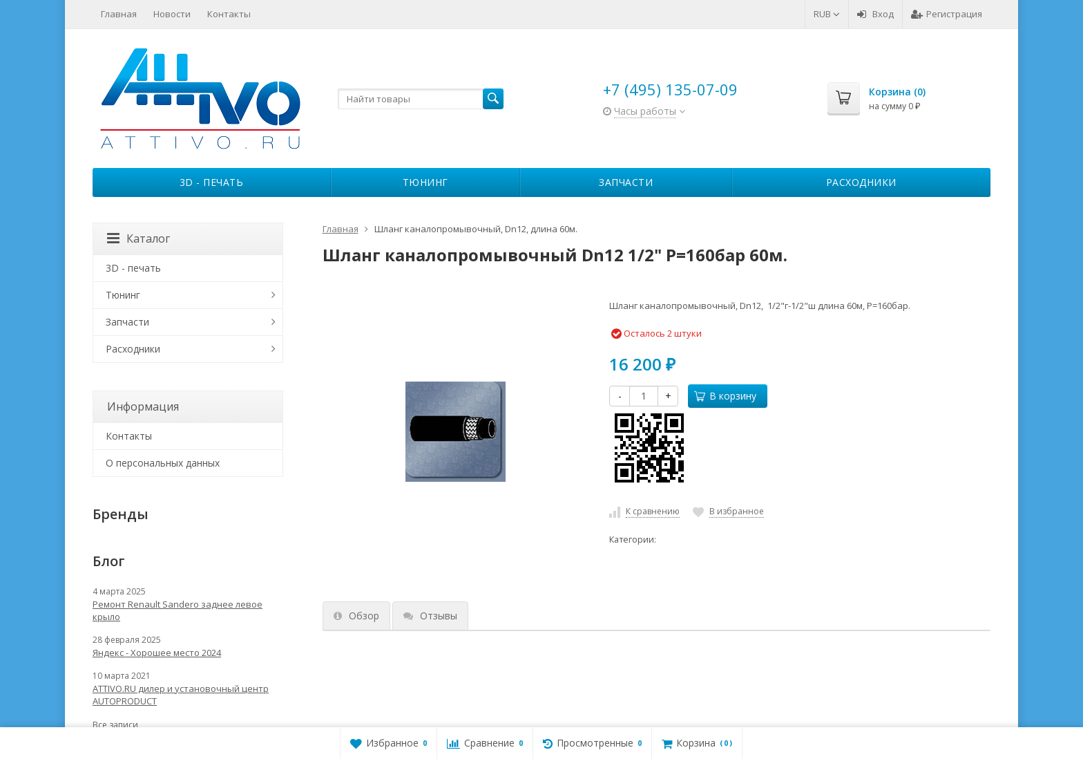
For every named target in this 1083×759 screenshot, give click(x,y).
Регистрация (946, 14)
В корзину (725, 395)
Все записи (115, 725)
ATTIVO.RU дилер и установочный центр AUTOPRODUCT (181, 694)
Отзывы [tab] (430, 615)
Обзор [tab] (356, 615)
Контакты (229, 14)
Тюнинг (425, 182)
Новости (172, 14)
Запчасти (626, 182)
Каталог (138, 238)
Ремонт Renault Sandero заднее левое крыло (177, 610)
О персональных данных (163, 462)
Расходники (861, 182)
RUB (827, 14)
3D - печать (212, 182)
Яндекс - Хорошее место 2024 (157, 652)
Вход (875, 14)
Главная (119, 14)
